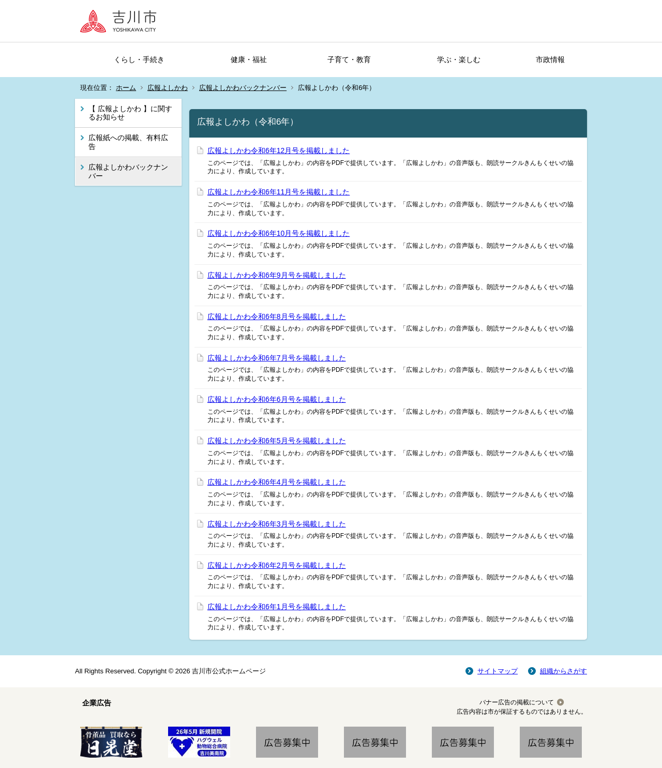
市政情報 (550, 59)
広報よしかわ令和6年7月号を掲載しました (276, 358)
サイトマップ (497, 671)
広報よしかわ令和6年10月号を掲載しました (278, 233)
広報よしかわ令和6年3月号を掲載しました (276, 524)
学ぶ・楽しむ (458, 59)
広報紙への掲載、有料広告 (128, 141)
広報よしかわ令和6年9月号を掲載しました (276, 275)
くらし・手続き (139, 59)
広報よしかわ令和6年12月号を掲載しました (278, 150)
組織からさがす (563, 671)
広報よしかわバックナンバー (243, 88)
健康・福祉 (249, 59)
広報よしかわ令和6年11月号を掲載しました (278, 192)
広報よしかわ (167, 88)
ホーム (126, 88)
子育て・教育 (349, 59)
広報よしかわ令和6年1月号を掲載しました (276, 607)
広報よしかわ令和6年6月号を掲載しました (276, 399)
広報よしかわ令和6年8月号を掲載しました (276, 316)
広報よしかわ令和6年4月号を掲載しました (276, 482)
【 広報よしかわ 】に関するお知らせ (130, 113)
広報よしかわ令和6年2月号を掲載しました (276, 565)
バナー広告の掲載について (516, 702)
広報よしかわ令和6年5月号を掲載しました (276, 440)
